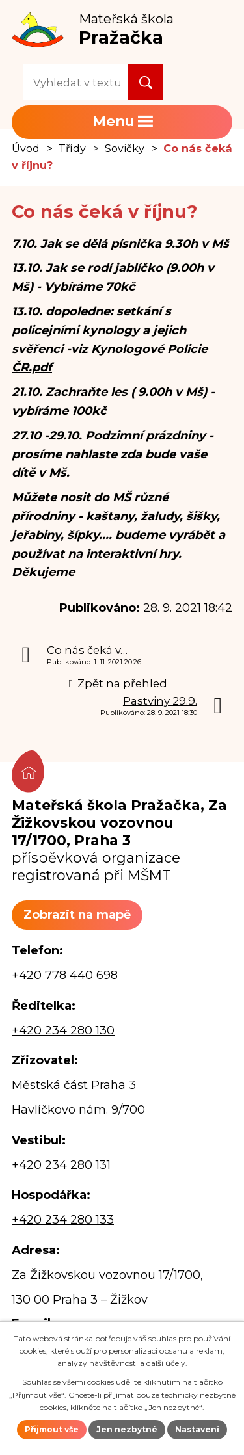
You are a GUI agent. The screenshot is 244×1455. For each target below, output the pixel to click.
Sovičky (124, 148)
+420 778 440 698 (65, 975)
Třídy (72, 148)
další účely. (166, 1363)
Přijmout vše (52, 1429)
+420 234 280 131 (61, 1165)
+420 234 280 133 (63, 1219)
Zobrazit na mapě (77, 915)
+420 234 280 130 (63, 1030)
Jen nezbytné (126, 1429)
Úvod (26, 148)
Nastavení (197, 1429)
